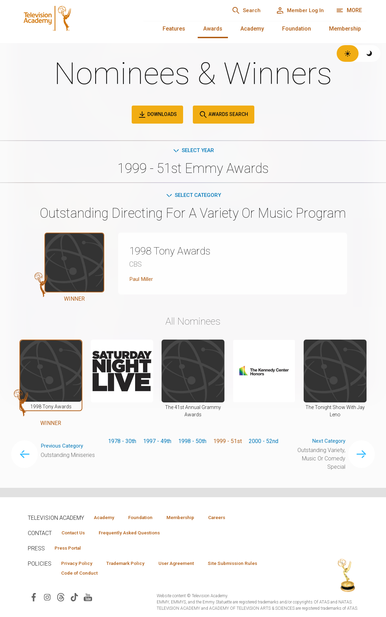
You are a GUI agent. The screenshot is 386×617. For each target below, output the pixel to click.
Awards (212, 28)
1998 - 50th (192, 442)
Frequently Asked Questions (135, 533)
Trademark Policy (131, 564)
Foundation (296, 28)
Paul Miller (142, 280)
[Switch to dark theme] (369, 53)
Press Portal (70, 548)
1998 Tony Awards (174, 252)
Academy (252, 28)
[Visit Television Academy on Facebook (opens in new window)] (34, 599)
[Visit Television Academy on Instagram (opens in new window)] (47, 599)
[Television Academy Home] (74, 20)
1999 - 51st (227, 442)
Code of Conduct (82, 574)
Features (174, 28)
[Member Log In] (297, 10)
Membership (345, 28)
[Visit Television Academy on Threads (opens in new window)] (61, 599)
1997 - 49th (157, 442)
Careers (230, 517)
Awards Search (223, 114)
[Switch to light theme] (348, 53)
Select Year (193, 150)
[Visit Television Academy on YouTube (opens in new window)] (88, 599)
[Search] (240, 10)
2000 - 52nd (263, 442)
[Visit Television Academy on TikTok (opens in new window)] (74, 599)
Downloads (157, 114)
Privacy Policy (79, 564)
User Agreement (186, 564)
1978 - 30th (122, 442)
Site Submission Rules (247, 564)
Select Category (193, 196)
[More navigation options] (349, 10)
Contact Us (75, 533)
